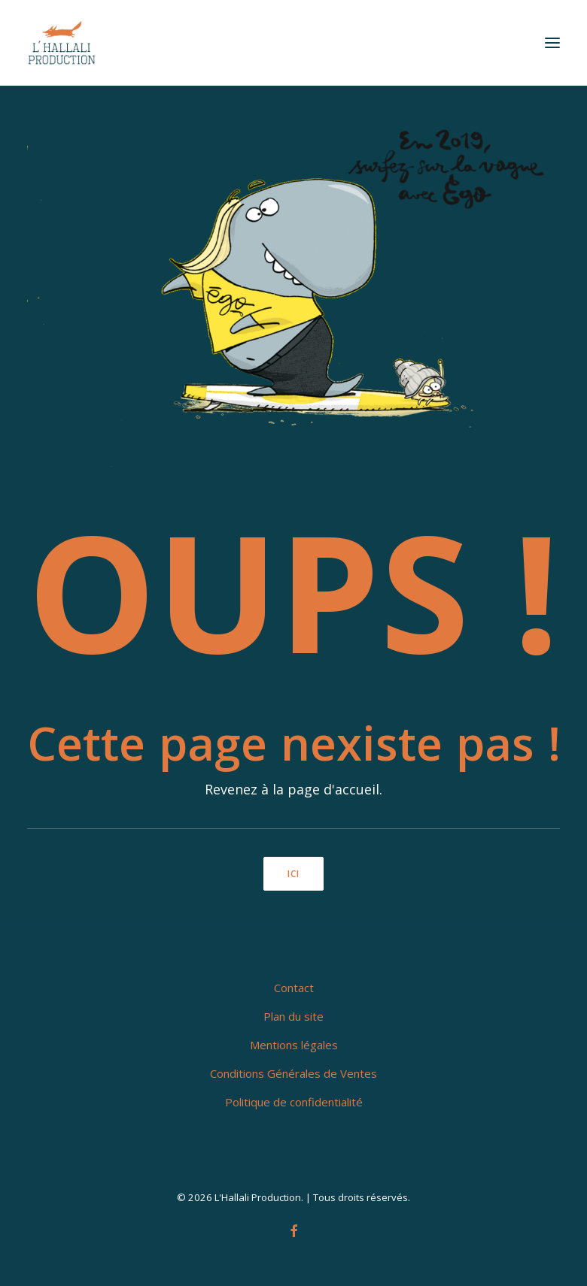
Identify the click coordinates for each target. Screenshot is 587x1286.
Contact (294, 987)
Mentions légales (294, 1044)
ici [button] (293, 873)
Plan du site (293, 1016)
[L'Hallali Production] (61, 42)
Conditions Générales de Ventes (293, 1073)
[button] (552, 43)
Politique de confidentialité (294, 1101)
